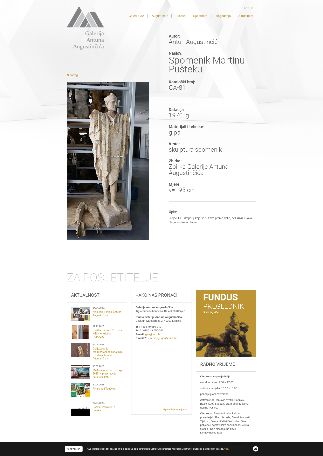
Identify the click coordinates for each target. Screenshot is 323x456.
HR (251, 7)
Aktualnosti (246, 16)
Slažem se (73, 449)
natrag (72, 75)
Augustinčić (160, 16)
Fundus (181, 16)
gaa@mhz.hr (153, 334)
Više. (226, 449)
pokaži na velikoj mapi (175, 409)
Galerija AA (136, 16)
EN (246, 7)
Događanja (223, 16)
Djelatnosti (200, 16)
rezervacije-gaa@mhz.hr (162, 338)
